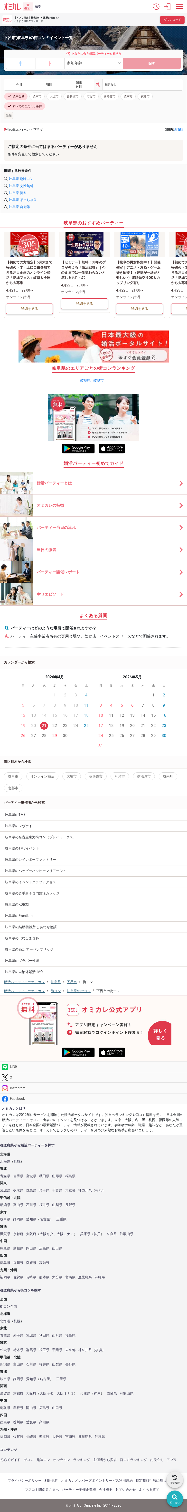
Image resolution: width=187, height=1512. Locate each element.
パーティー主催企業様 (79, 1489)
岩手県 (18, 1176)
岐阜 (38, 6)
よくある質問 (149, 1489)
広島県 (44, 1248)
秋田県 (44, 1176)
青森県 (5, 1176)
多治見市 (109, 96)
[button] (156, 6)
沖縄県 (100, 1277)
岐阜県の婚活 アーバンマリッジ (29, 949)
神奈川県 (85, 1190)
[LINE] (93, 1066)
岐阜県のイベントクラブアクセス (30, 882)
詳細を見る (29, 309)
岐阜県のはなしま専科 (22, 938)
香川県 (18, 1263)
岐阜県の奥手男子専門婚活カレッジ (32, 893)
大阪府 (31, 1234)
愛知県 (31, 1219)
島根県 (18, 1248)
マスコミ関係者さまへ (42, 1489)
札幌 (17, 1161)
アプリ (172, 1460)
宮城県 (31, 1176)
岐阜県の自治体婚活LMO (24, 972)
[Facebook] (93, 1098)
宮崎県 (70, 1277)
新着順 (178, 129)
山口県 (57, 1248)
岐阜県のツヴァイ (18, 826)
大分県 (57, 1277)
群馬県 (31, 1190)
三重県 (61, 1219)
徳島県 (5, 1263)
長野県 (70, 1205)
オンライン (61, 1460)
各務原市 (72, 96)
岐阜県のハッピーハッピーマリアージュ (35, 871)
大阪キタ (46, 1234)
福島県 (70, 1176)
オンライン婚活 (42, 776)
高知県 (44, 1263)
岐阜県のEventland (19, 916)
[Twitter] (93, 1077)
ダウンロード (172, 19)
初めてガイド (10, 1460)
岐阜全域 (15, 96)
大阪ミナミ (65, 1234)
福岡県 (5, 1277)
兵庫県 (85, 1234)
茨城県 (5, 1190)
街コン (28, 1460)
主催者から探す (105, 1460)
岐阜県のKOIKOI (17, 904)
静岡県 (18, 1219)
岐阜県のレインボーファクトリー (30, 859)
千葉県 (57, 1190)
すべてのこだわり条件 (24, 106)
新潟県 (5, 1205)
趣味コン (43, 1460)
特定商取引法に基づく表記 (156, 1480)
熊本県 (44, 1277)
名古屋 (45, 1219)
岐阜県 (85, 380)
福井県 (44, 1205)
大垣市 (54, 96)
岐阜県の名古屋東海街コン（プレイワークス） (40, 837)
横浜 (98, 1190)
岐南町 (128, 96)
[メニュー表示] (179, 6)
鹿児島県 (85, 1277)
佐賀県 (18, 1277)
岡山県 (31, 1248)
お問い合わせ (125, 1489)
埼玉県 (44, 1190)
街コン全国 (8, 1306)
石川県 (31, 1205)
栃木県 (18, 1190)
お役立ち (157, 1460)
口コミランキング (133, 1460)
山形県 (57, 1176)
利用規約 (51, 1480)
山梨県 (57, 1205)
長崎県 (31, 1277)
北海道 (5, 1161)
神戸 (97, 1234)
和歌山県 (126, 1234)
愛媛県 (31, 1263)
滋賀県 (5, 1234)
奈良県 (112, 1234)
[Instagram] (93, 1088)
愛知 (9, 115)
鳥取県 (5, 1248)
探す (152, 63)
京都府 (18, 1234)
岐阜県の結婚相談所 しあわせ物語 (31, 927)
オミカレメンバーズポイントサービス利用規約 (97, 1480)
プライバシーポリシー (25, 1480)
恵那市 (145, 96)
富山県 (18, 1205)
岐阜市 (37, 96)
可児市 (91, 96)
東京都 (70, 1190)
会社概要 (105, 1489)
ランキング (81, 1460)
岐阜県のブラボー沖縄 (22, 961)
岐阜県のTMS (15, 815)
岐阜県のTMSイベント (22, 848)
